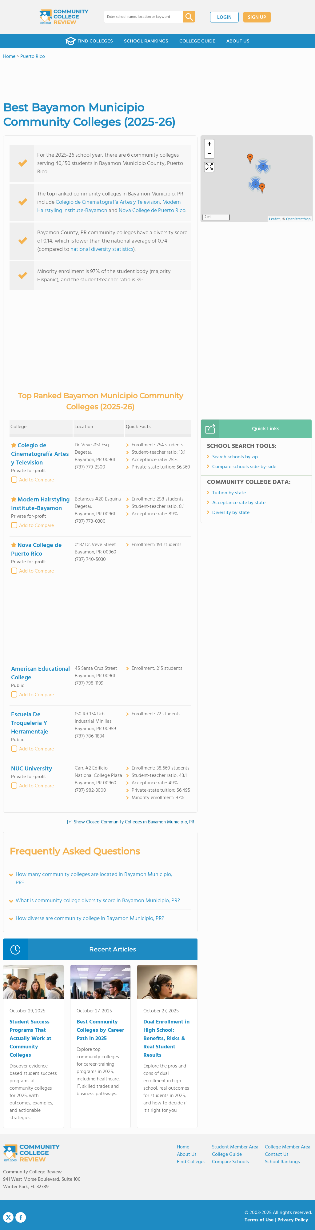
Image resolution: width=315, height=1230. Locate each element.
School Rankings (282, 1162)
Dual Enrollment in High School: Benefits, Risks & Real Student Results (166, 1038)
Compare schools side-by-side (244, 467)
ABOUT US (237, 41)
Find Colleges (191, 1162)
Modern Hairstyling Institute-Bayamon (40, 504)
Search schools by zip (235, 457)
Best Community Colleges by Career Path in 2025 (100, 1030)
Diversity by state (230, 513)
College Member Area (287, 1147)
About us (187, 1154)
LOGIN (224, 18)
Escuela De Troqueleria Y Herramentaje (29, 723)
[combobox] (139, 17)
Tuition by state (229, 493)
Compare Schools (230, 1162)
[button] (262, 188)
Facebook (20, 1217)
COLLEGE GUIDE (197, 41)
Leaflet (274, 219)
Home (183, 1147)
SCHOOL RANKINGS (146, 41)
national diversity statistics (101, 249)
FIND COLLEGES (89, 41)
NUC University (31, 769)
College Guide (227, 1154)
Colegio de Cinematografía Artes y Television (108, 202)
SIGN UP (257, 18)
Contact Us (277, 1154)
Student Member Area (235, 1147)
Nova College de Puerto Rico (152, 210)
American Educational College (40, 673)
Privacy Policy (292, 1220)
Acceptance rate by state (238, 503)
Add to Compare (36, 480)
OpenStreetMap (298, 219)
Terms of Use (259, 1220)
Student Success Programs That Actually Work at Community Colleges (30, 1038)
